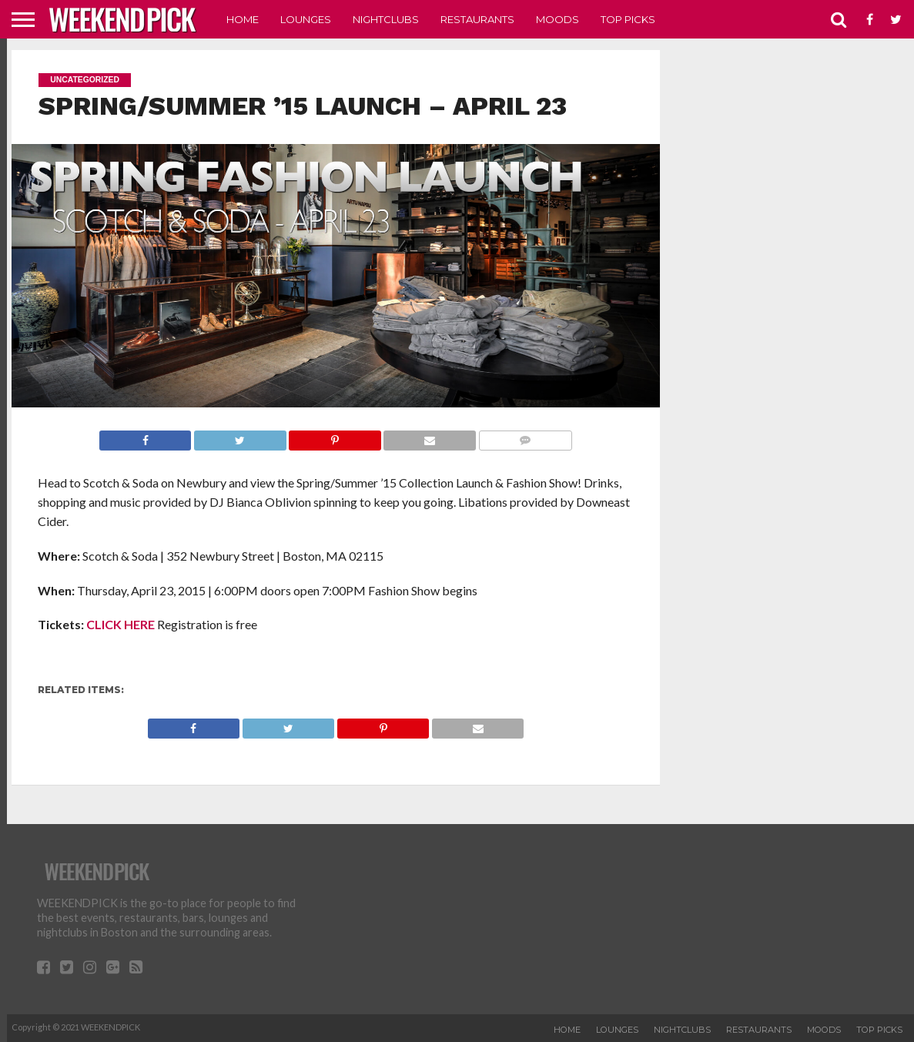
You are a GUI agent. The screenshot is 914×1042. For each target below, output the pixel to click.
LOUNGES (305, 19)
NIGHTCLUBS (386, 19)
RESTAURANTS (477, 19)
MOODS (557, 19)
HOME (242, 19)
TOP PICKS (628, 19)
